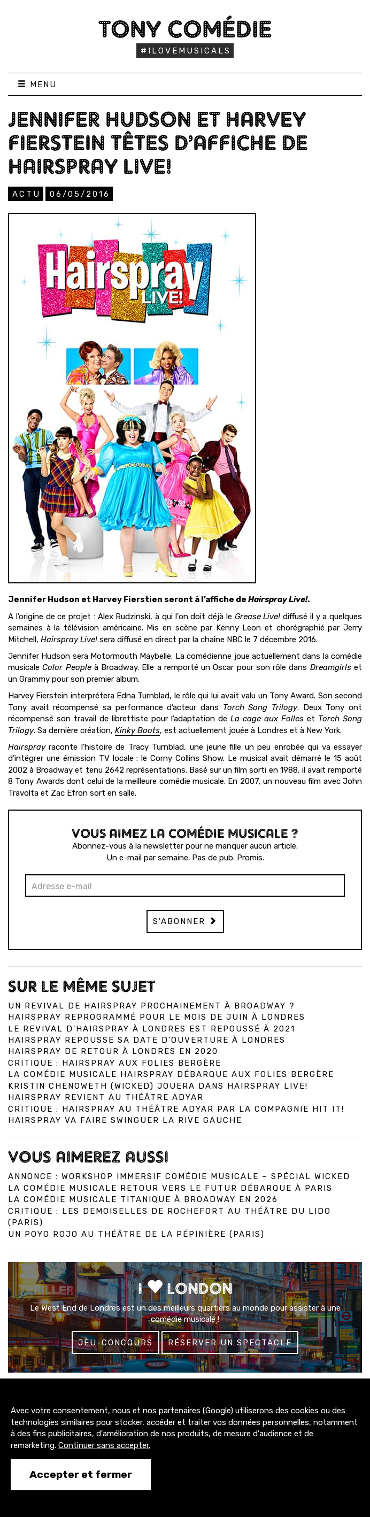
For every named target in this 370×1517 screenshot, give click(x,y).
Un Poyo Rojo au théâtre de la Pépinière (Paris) (136, 1234)
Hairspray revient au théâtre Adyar (106, 1097)
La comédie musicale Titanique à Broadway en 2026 (143, 1199)
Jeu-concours (115, 1342)
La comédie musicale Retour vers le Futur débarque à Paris (170, 1188)
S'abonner (185, 921)
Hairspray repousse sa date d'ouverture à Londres (147, 1040)
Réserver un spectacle (230, 1342)
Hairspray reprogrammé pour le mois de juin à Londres (156, 1017)
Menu (37, 84)
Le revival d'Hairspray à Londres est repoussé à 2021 (151, 1029)
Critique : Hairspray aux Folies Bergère (114, 1063)
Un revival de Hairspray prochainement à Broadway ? (151, 1006)
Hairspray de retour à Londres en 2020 (113, 1051)
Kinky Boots (137, 730)
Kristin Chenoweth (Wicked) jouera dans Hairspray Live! (158, 1086)
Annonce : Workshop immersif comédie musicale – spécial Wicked (179, 1176)
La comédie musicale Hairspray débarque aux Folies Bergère (171, 1074)
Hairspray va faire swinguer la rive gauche (125, 1120)
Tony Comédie (185, 29)
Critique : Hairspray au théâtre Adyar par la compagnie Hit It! (176, 1109)
